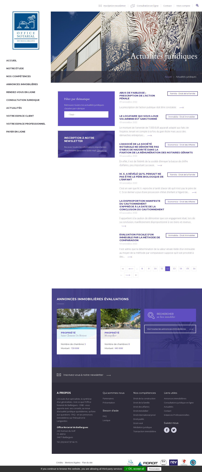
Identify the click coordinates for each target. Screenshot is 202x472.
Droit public (138, 419)
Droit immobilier (140, 410)
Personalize (154, 469)
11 (162, 268)
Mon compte (183, 5)
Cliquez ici (102, 150)
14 (181, 268)
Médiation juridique (142, 427)
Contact (167, 5)
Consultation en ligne (147, 5)
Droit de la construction (144, 398)
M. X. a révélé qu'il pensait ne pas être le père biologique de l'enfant (141, 176)
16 (194, 268)
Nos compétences (18, 76)
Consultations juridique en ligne (179, 402)
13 (174, 268)
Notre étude (15, 68)
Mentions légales (72, 462)
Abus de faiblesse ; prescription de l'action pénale (137, 95)
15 (187, 268)
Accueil (11, 60)
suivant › (128, 275)
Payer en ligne (15, 131)
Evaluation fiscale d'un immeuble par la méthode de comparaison (139, 237)
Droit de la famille (141, 402)
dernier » (136, 275)
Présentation (109, 402)
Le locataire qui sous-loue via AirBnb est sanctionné (138, 117)
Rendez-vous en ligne (20, 92)
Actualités (14, 108)
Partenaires (108, 398)
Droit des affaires (141, 406)
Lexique (106, 420)
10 (155, 268)
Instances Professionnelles (176, 415)
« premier (123, 268)
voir (77, 331)
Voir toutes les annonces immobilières (170, 329)
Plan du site (87, 462)
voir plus (181, 107)
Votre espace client (20, 115)
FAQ (105, 416)
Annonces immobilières (22, 84)
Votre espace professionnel (25, 123)
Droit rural (138, 423)
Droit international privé (144, 415)
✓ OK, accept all (135, 468)
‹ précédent (131, 268)
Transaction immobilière (144, 431)
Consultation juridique (22, 100)
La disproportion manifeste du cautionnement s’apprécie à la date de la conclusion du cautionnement (141, 205)
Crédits (59, 462)
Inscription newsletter (115, 5)
